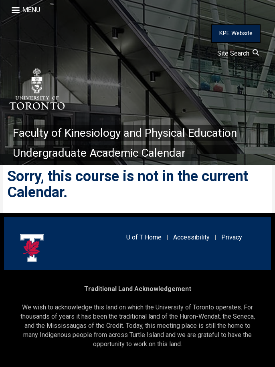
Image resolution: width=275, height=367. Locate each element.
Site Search (238, 53)
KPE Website (236, 33)
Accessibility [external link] (191, 237)
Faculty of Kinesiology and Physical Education (125, 133)
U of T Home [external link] (144, 237)
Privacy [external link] (231, 237)
